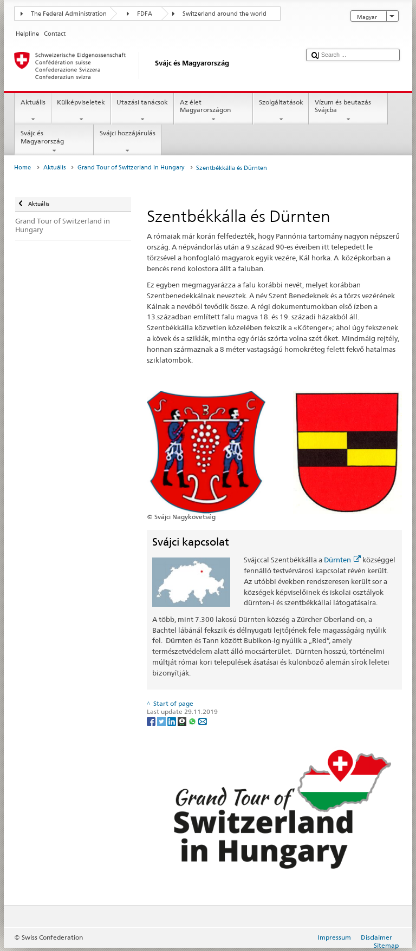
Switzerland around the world (224, 13)
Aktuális (32, 111)
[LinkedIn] (172, 721)
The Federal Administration (69, 13)
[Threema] (183, 721)
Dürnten (342, 559)
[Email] (202, 721)
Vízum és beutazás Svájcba (348, 111)
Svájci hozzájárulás (127, 142)
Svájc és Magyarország (54, 142)
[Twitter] (162, 721)
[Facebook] (152, 721)
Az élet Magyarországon (213, 111)
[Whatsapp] (193, 721)
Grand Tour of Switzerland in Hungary (130, 167)
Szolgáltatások (280, 111)
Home (22, 167)
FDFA (144, 13)
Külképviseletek (81, 111)
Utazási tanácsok (142, 111)
